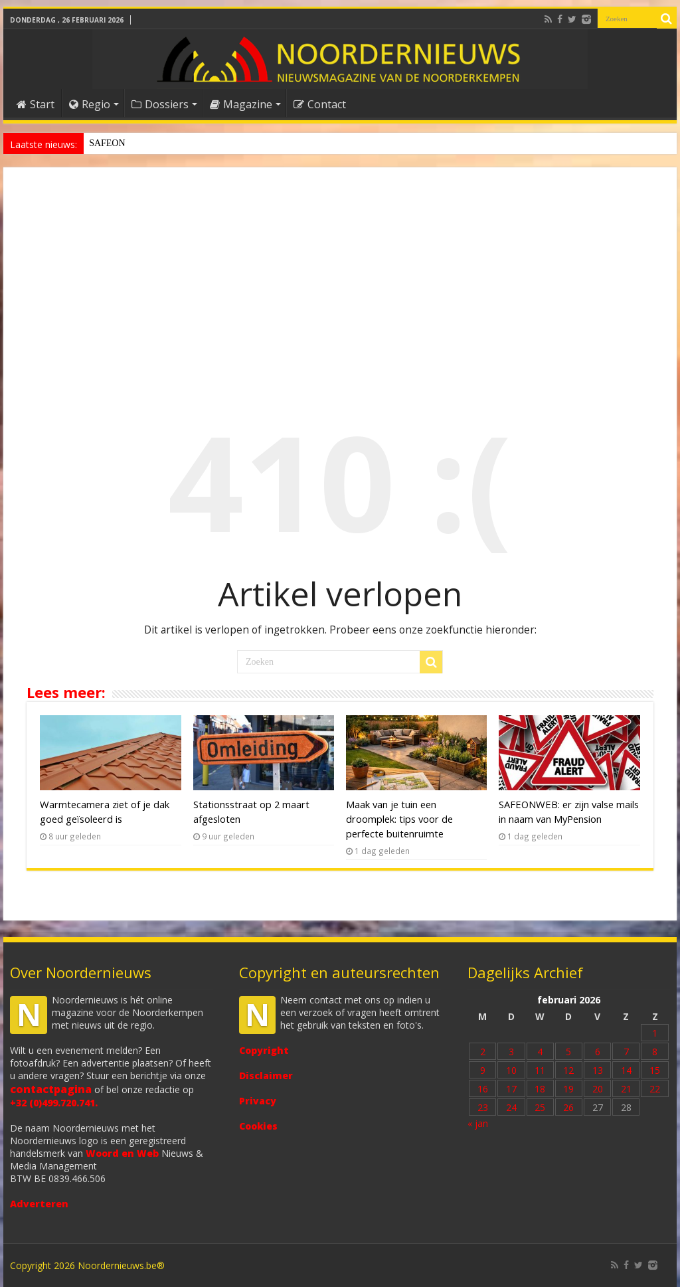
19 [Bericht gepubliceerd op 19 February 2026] (568, 1088)
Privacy (257, 1100)
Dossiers (160, 104)
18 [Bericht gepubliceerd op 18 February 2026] (540, 1088)
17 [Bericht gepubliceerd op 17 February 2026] (511, 1088)
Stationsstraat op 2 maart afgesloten (155, 143)
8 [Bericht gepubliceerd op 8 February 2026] (654, 1051)
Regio (89, 104)
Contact (320, 104)
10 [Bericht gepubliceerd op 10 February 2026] (511, 1070)
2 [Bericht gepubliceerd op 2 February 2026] (482, 1051)
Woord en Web (122, 1153)
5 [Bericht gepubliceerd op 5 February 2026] (568, 1051)
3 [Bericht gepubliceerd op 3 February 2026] (511, 1051)
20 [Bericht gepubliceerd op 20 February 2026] (597, 1088)
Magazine (241, 104)
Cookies (258, 1126)
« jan (478, 1123)
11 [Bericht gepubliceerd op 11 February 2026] (540, 1070)
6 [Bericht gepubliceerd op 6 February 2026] (597, 1051)
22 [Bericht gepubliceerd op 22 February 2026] (654, 1088)
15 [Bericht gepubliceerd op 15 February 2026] (654, 1070)
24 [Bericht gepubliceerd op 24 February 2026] (511, 1107)
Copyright (264, 1050)
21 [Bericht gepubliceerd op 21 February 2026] (626, 1088)
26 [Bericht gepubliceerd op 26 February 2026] (568, 1107)
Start (35, 104)
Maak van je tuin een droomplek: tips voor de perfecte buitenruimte (399, 819)
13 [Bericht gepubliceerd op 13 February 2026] (597, 1070)
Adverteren (39, 1203)
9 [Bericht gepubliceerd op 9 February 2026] (482, 1070)
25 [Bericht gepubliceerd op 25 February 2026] (540, 1107)
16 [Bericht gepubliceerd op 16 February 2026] (482, 1088)
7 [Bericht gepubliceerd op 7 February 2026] (626, 1051)
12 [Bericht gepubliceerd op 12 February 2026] (568, 1070)
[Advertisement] (340, 277)
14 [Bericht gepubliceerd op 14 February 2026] (626, 1070)
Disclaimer (266, 1075)
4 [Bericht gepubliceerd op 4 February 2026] (540, 1051)
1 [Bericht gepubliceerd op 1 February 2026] (654, 1033)
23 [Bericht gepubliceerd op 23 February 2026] (482, 1107)
